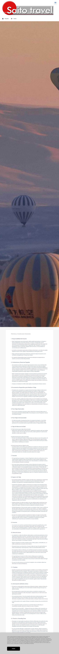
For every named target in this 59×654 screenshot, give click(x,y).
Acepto (13, 648)
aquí (42, 465)
